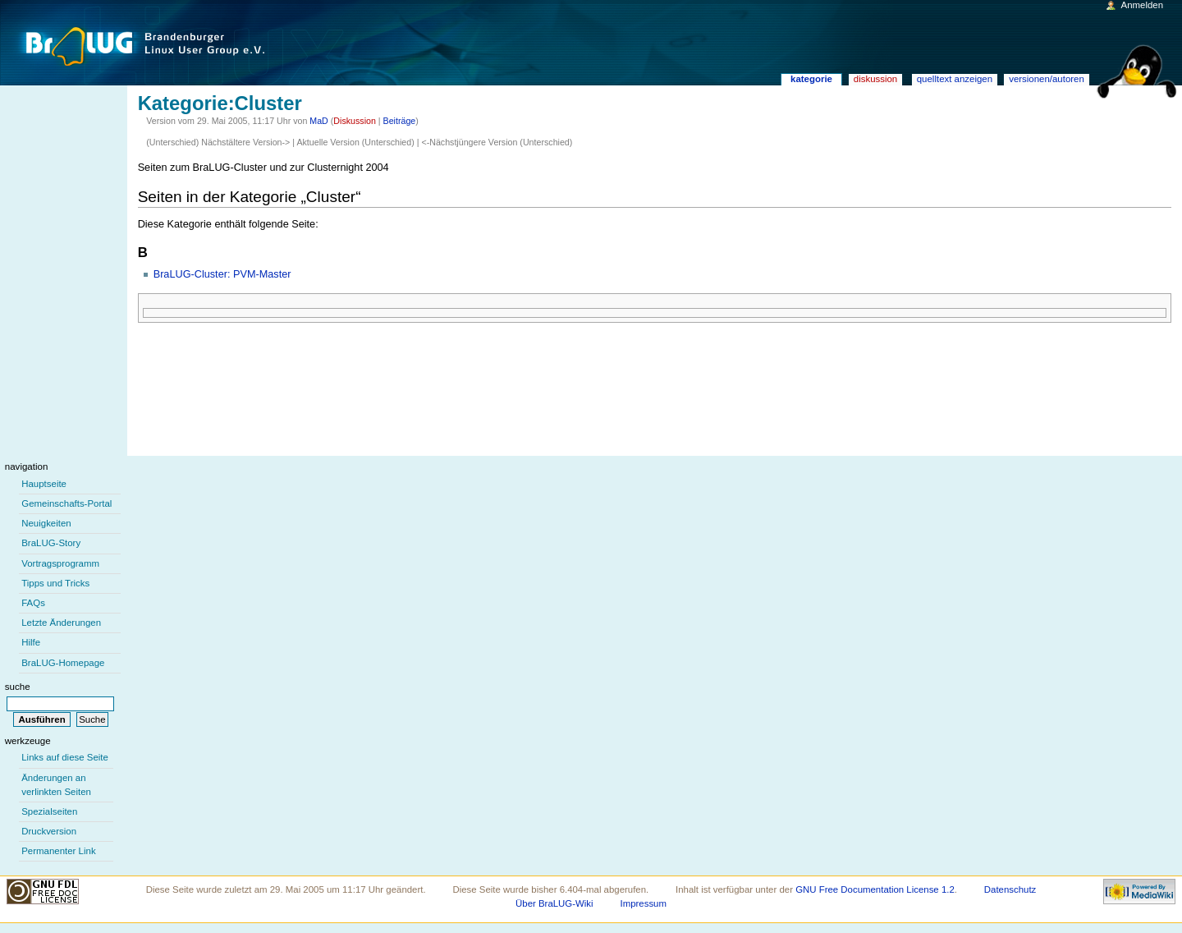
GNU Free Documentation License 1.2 (875, 889)
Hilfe (30, 642)
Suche (17, 687)
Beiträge (399, 121)
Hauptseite (43, 484)
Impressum (643, 903)
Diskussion (354, 121)
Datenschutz (1010, 889)
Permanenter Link (58, 851)
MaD (318, 121)
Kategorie (811, 79)
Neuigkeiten (46, 523)
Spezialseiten (49, 811)
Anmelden (1142, 5)
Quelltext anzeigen (954, 79)
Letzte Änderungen (61, 622)
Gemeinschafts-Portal (66, 503)
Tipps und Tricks (55, 583)
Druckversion (48, 831)
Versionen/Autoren (1046, 79)
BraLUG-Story (50, 543)
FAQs (33, 603)
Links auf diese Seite (64, 757)
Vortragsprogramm (60, 563)
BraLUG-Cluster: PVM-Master (222, 274)
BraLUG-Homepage (62, 663)
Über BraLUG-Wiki (554, 903)
